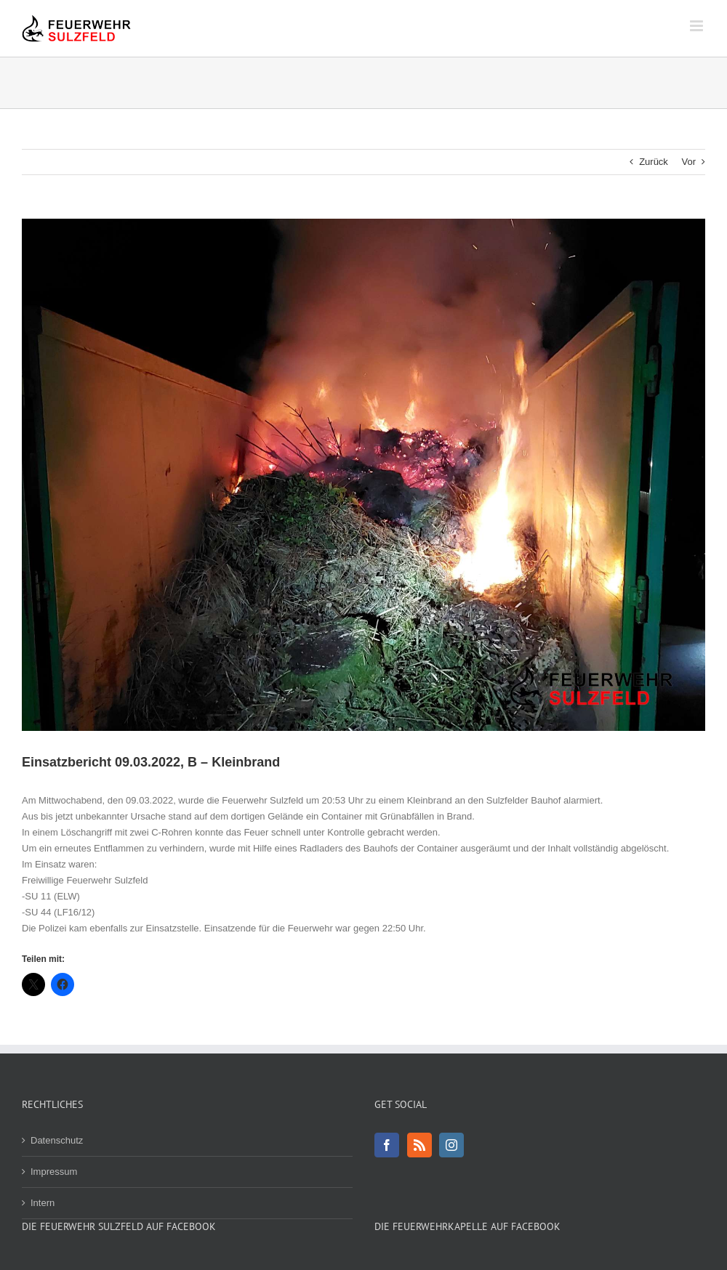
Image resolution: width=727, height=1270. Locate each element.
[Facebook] (386, 1145)
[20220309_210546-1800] (363, 475)
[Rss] (419, 1145)
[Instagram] (451, 1145)
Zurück (653, 161)
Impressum (54, 1171)
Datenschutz (57, 1140)
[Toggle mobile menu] (697, 25)
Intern (43, 1202)
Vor (688, 161)
